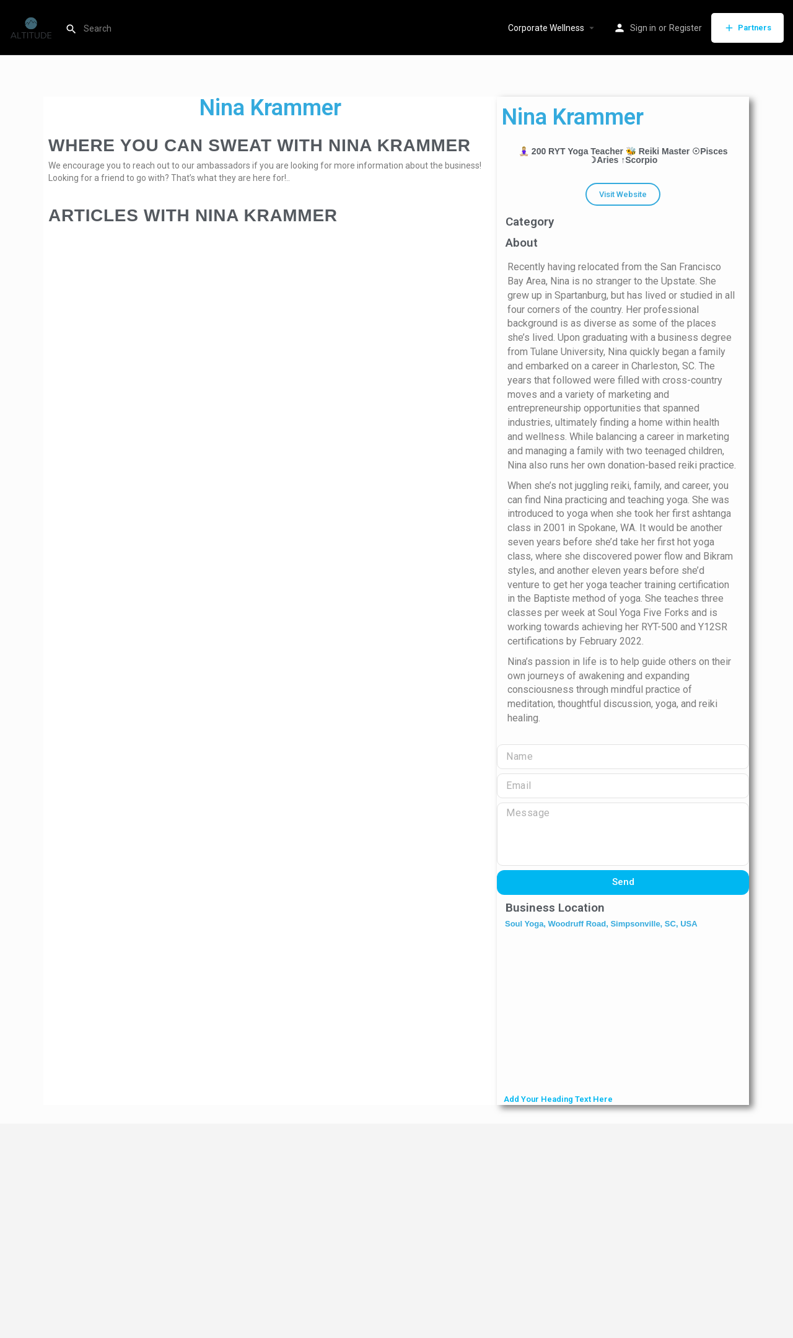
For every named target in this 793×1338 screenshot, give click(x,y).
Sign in (643, 28)
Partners (747, 27)
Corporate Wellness (546, 28)
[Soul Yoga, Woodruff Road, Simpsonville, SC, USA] (623, 1012)
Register (685, 28)
